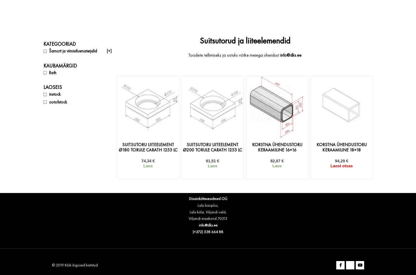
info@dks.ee (208, 225)
